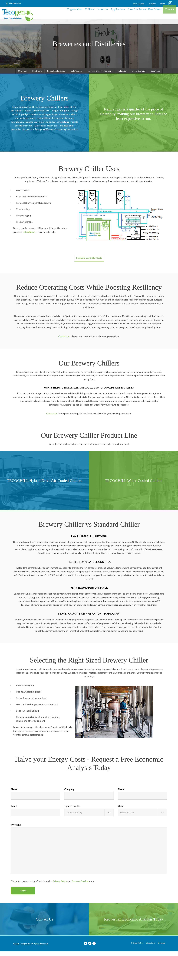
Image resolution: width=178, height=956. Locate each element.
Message (16, 829)
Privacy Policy (60, 885)
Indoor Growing (139, 75)
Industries (102, 15)
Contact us (63, 341)
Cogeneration (74, 15)
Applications (117, 15)
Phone (121, 793)
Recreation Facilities (56, 75)
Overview (22, 75)
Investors (152, 4)
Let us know (28, 236)
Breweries (155, 75)
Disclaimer (150, 947)
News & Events (138, 4)
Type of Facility (72, 810)
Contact (169, 15)
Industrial (122, 75)
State (121, 810)
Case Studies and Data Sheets (144, 15)
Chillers (89, 15)
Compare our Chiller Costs (89, 262)
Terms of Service (79, 885)
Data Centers (76, 75)
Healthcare (37, 75)
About (162, 4)
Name (14, 793)
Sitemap (161, 947)
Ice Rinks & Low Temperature (100, 75)
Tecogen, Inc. (25, 948)
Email (14, 810)
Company (69, 793)
